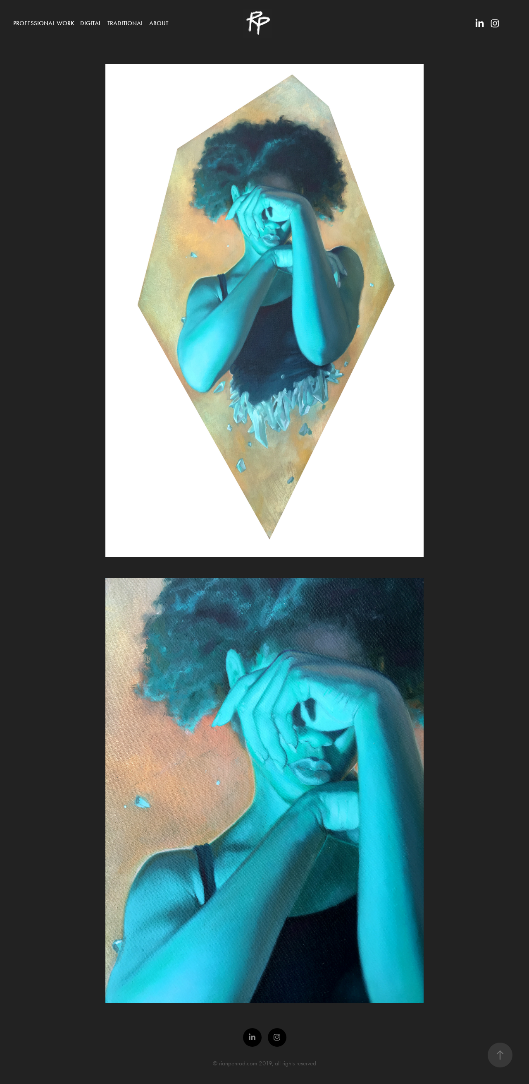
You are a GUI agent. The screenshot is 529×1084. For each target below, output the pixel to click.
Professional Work (43, 23)
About (158, 23)
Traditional (125, 23)
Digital (90, 23)
